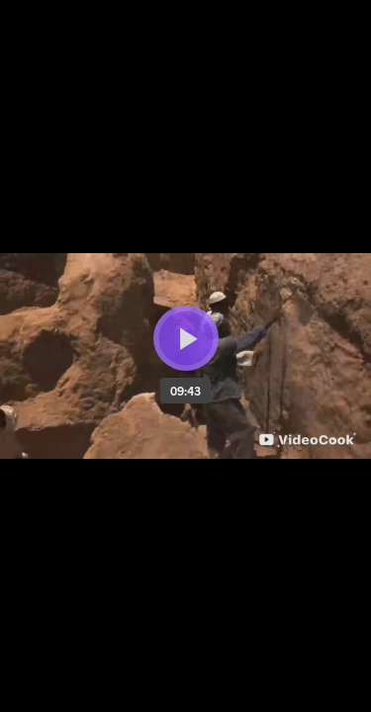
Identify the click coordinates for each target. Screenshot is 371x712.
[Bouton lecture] (186, 338)
